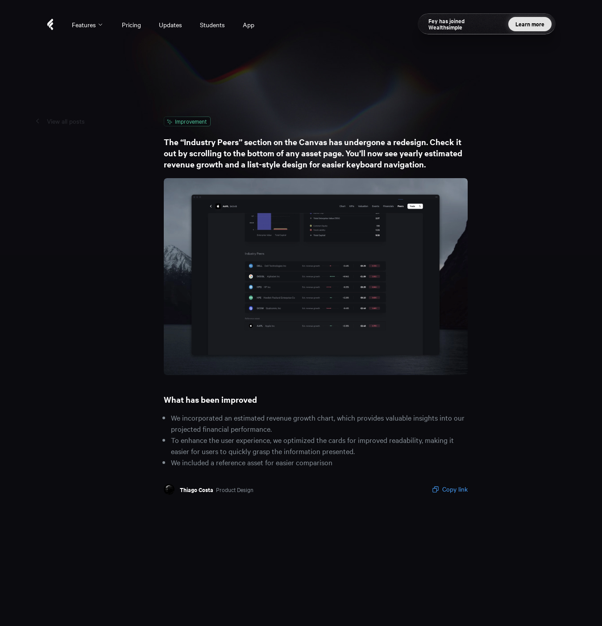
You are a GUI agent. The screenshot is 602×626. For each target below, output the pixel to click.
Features (88, 24)
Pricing (131, 24)
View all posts (66, 121)
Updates (170, 24)
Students (212, 24)
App (248, 24)
